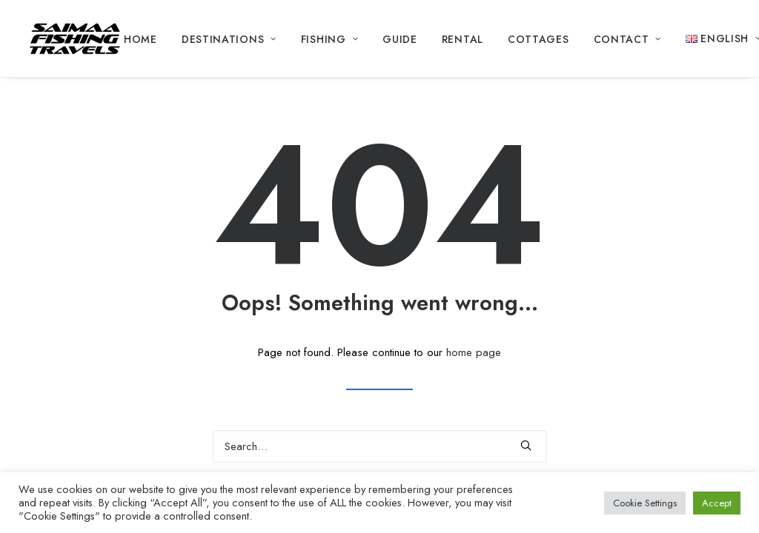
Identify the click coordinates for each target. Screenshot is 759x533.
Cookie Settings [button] (645, 503)
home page (473, 352)
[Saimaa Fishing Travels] (75, 38)
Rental (462, 39)
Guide (399, 39)
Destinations (229, 39)
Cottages (538, 39)
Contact (627, 39)
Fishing (329, 39)
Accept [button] (717, 503)
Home (140, 39)
